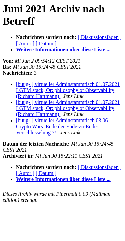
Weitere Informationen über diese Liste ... (63, 49)
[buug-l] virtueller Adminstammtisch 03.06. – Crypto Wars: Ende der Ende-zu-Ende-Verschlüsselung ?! (64, 126)
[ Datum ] (46, 43)
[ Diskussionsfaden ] (100, 37)
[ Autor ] (25, 43)
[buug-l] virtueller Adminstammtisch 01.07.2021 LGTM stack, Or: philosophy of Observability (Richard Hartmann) (68, 90)
